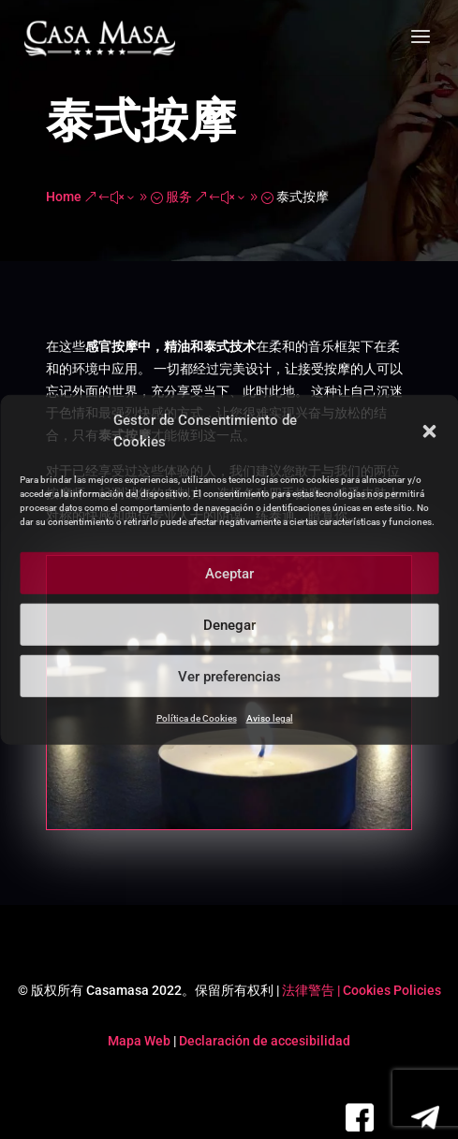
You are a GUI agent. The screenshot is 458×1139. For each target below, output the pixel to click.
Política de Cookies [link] (196, 718)
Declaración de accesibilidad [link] (264, 1040)
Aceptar (229, 572)
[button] (429, 431)
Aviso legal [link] (269, 718)
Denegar (229, 624)
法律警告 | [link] (312, 990)
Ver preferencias (229, 675)
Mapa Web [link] (139, 1040)
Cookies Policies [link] (392, 990)
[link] (99, 39)
